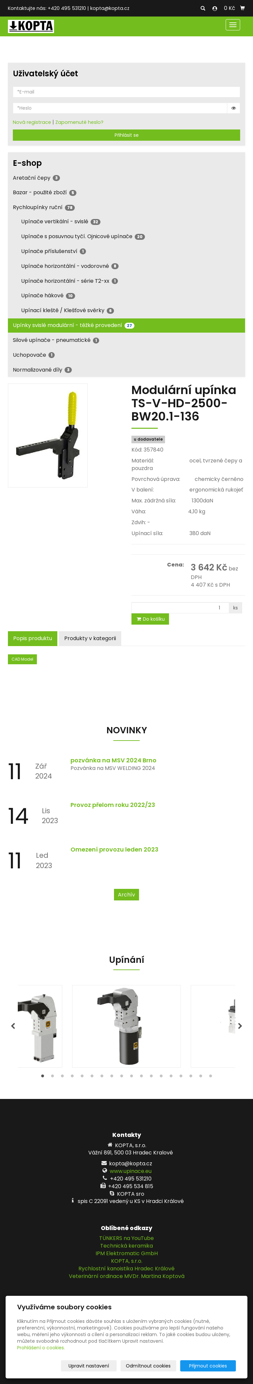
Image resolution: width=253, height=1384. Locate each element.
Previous (13, 1026)
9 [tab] (121, 1077)
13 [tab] (161, 1077)
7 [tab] (101, 1077)
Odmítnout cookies (157, 1366)
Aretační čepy (36, 178)
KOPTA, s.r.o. (126, 1261)
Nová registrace (32, 122)
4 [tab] (72, 1077)
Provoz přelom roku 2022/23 (112, 805)
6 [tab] (92, 1077)
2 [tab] (52, 1077)
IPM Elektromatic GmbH (127, 1253)
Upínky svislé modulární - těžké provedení (73, 325)
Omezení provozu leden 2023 (114, 849)
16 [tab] (190, 1077)
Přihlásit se (127, 135)
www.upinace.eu (131, 1171)
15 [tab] (181, 1077)
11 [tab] (141, 1077)
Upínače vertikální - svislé (60, 221)
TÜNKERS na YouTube (126, 1238)
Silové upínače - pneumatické (56, 340)
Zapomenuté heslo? (79, 122)
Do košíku (150, 619)
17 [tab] (200, 1077)
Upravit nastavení (102, 1366)
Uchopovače (34, 355)
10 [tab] (131, 1077)
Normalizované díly (42, 370)
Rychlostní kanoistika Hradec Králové (126, 1268)
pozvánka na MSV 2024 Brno (113, 760)
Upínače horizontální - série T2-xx (69, 281)
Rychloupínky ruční (44, 207)
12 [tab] (151, 1077)
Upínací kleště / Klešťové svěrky (67, 310)
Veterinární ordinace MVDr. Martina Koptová (126, 1276)
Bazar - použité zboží (44, 192)
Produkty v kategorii (90, 638)
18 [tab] (210, 1077)
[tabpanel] (126, 1026)
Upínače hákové (48, 295)
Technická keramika (126, 1246)
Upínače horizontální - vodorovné (70, 266)
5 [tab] (82, 1077)
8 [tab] (111, 1077)
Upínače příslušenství (53, 251)
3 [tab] (62, 1077)
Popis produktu (32, 638)
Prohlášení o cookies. (41, 1347)
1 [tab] (42, 1077)
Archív (126, 894)
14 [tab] (171, 1077)
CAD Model (22, 659)
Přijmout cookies (211, 1366)
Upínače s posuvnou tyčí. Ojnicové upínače (83, 236)
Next (240, 1026)
